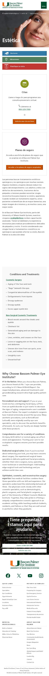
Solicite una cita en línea (24, 121)
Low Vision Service (33, 599)
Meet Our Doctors (33, 631)
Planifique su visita (14, 66)
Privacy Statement (29, 668)
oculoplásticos (16, 218)
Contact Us (30, 662)
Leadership (30, 656)
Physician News (7, 637)
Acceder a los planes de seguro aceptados (24, 167)
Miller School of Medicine (10, 634)
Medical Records (32, 608)
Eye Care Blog (31, 648)
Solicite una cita (24, 550)
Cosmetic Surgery (14, 280)
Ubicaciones (11, 59)
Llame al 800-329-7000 (25, 545)
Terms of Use (20, 668)
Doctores (10, 53)
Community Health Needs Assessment (35, 638)
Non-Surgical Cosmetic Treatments (21, 315)
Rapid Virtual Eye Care (9, 599)
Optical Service (32, 596)
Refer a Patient (7, 628)
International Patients (34, 602)
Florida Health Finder (33, 617)
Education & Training (9, 631)
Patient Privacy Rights (34, 611)
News (28, 645)
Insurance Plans (7, 605)
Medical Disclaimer (9, 668)
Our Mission (31, 634)
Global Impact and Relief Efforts (35, 652)
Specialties (5, 590)
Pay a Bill (5, 608)
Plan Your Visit (31, 587)
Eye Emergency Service (34, 593)
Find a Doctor (6, 587)
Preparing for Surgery (34, 590)
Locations (5, 602)
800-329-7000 (24, 109)
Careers (29, 659)
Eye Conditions (7, 593)
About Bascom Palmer (34, 628)
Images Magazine (33, 642)
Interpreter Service (33, 605)
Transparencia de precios (35, 614)
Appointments (7, 596)
